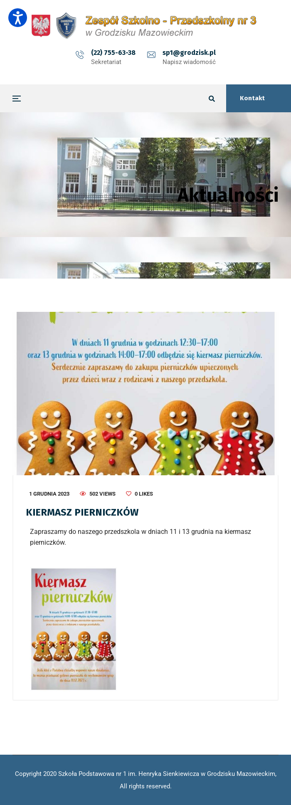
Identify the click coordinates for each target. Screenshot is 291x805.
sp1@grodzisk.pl (189, 53)
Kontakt (252, 98)
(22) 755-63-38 (113, 53)
